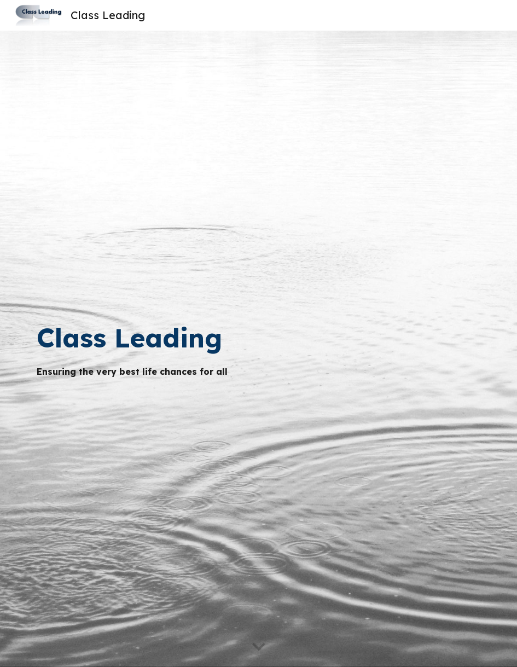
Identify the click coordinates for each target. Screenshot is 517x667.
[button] (259, 647)
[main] (239, 348)
